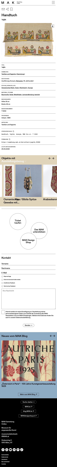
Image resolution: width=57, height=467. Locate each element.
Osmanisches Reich (7, 88)
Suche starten (28, 402)
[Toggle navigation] (53, 2)
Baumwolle (5, 95)
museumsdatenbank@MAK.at (9, 435)
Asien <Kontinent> (21, 88)
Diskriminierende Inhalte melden (12, 279)
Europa (30, 88)
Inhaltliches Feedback (9, 283)
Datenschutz (4, 457)
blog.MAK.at (28, 411)
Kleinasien (19, 81)
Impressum (4, 459)
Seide (11, 95)
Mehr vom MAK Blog (28, 394)
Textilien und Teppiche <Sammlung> (13, 74)
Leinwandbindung (28, 95)
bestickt (37, 95)
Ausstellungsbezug (12, 161)
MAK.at (28, 406)
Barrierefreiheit (5, 461)
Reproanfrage (7, 276)
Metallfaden (18, 95)
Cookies (3, 464)
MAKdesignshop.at (28, 416)
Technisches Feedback (9, 286)
